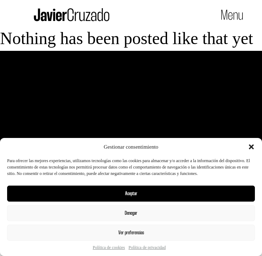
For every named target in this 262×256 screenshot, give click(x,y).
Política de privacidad (147, 247)
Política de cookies (109, 247)
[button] (251, 146)
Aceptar (131, 193)
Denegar (131, 213)
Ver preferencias (131, 232)
